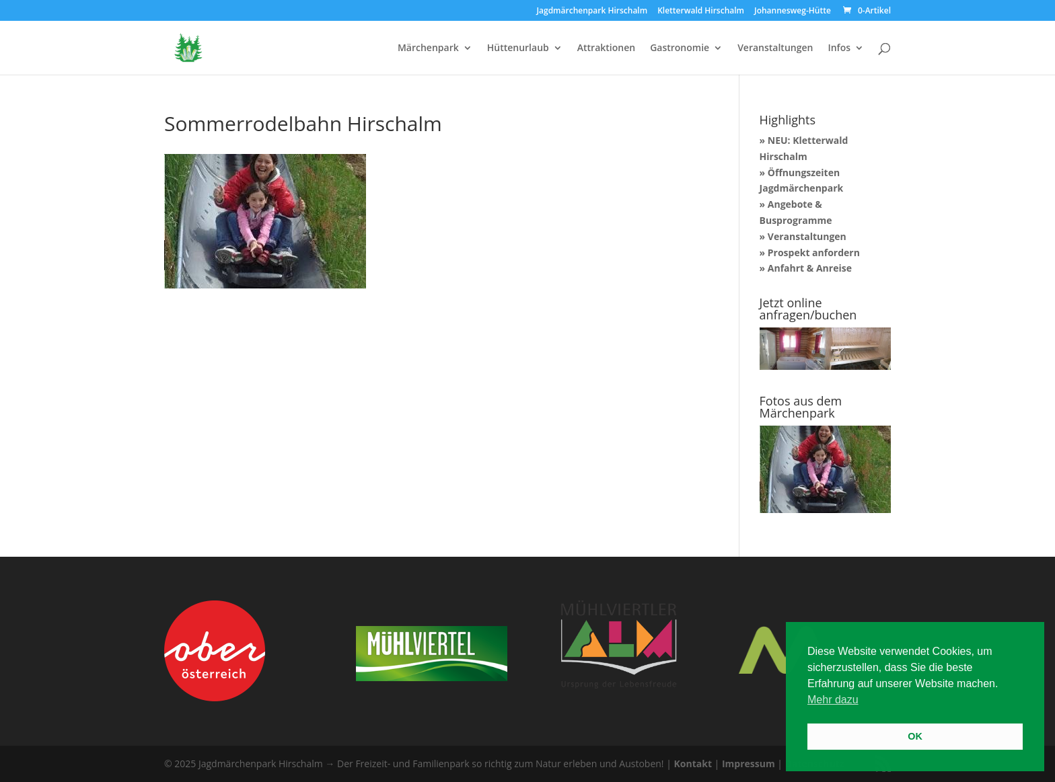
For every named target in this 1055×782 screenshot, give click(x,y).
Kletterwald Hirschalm (700, 11)
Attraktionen (606, 48)
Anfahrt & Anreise (810, 268)
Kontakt (693, 763)
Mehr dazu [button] (833, 699)
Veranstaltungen (775, 48)
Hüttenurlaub (518, 48)
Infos (839, 48)
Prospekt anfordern (814, 252)
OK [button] (915, 736)
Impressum (748, 763)
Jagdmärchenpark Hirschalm (591, 11)
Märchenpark (428, 48)
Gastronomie (679, 48)
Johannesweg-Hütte (792, 11)
